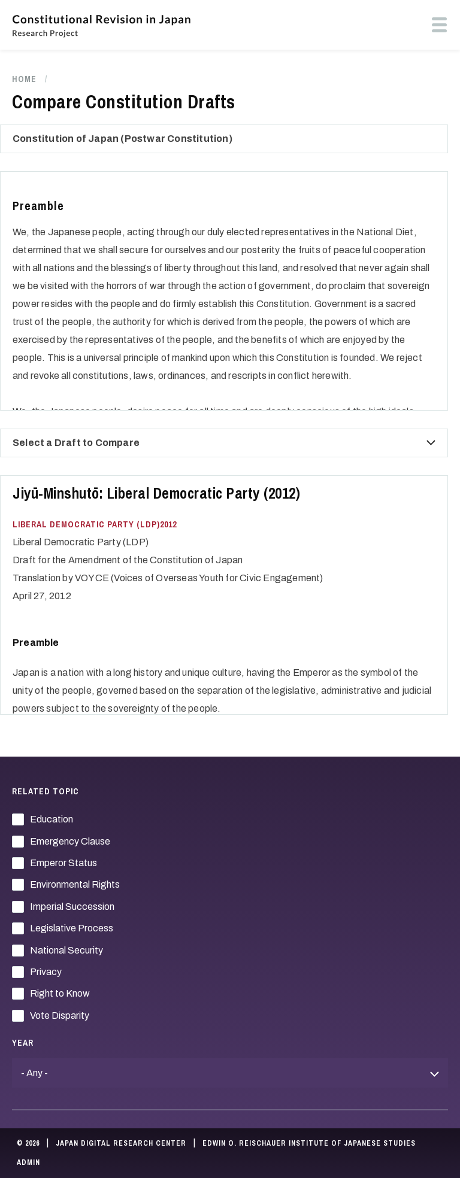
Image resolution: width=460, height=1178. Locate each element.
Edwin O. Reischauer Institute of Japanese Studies (309, 1143)
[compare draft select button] (430, 442)
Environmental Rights (75, 884)
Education (51, 819)
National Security (66, 950)
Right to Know (60, 993)
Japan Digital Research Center (121, 1143)
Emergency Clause (70, 841)
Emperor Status (63, 863)
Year (23, 1043)
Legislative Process (71, 928)
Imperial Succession (72, 906)
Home (24, 79)
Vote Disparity (59, 1015)
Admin (28, 1162)
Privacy (46, 972)
